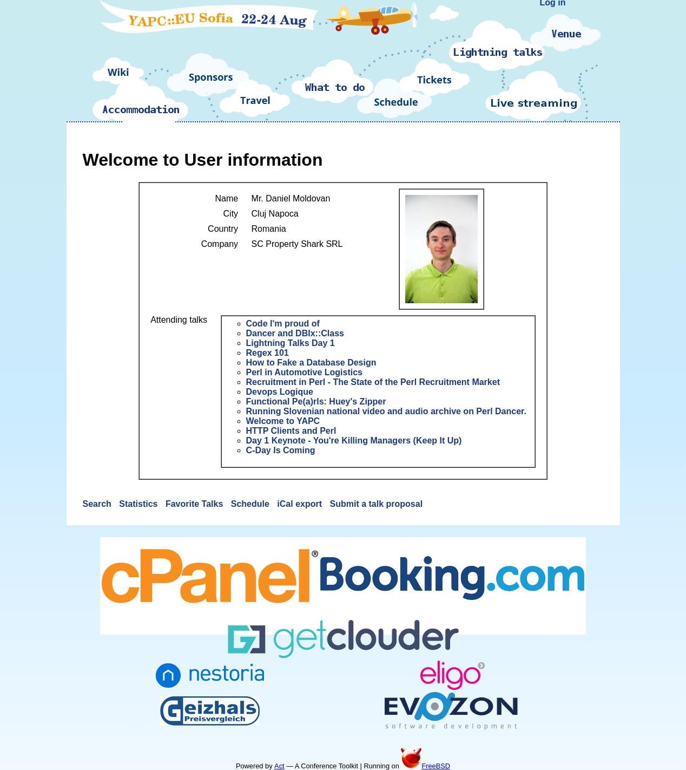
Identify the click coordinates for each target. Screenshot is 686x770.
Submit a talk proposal (376, 503)
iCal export (300, 503)
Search (98, 503)
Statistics (139, 503)
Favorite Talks (196, 503)
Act (279, 766)
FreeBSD (425, 766)
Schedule (251, 503)
